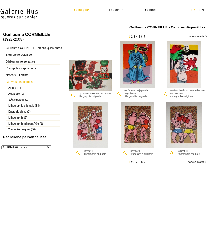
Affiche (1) (14, 87)
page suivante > (197, 36)
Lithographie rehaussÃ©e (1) (25, 123)
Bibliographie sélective (20, 61)
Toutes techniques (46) (22, 129)
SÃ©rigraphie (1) (18, 99)
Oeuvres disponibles (19, 81)
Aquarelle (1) (16, 93)
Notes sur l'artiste (17, 75)
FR (193, 10)
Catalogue (81, 10)
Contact (150, 10)
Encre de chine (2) (19, 111)
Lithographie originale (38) (24, 105)
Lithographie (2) (17, 117)
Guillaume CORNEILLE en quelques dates (34, 48)
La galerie (116, 10)
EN (201, 10)
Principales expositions (21, 68)
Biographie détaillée (19, 54)
